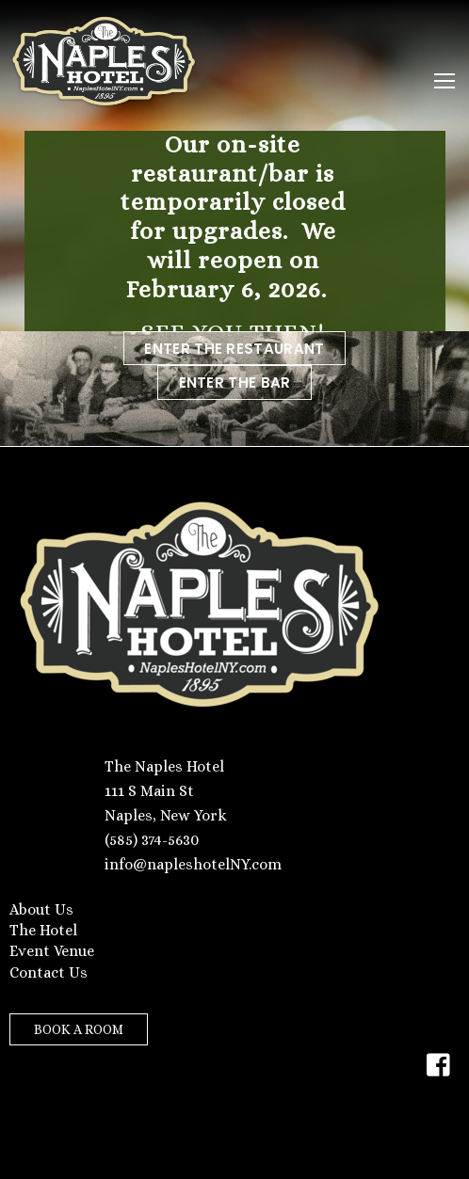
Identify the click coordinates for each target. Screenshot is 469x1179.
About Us (41, 909)
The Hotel (43, 930)
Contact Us (48, 972)
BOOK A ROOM (78, 1029)
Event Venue (51, 951)
